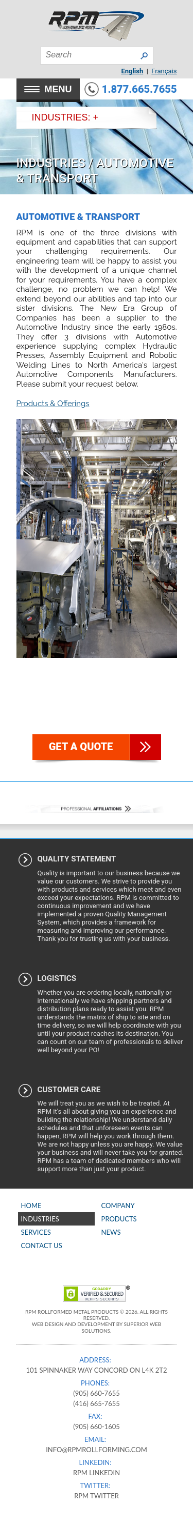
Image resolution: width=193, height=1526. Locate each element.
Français (164, 71)
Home (31, 1205)
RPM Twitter (96, 1496)
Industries (50, 163)
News (111, 1232)
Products (119, 1219)
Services (36, 1232)
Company (118, 1205)
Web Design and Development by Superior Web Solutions (97, 1327)
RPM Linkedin (96, 1473)
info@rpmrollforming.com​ (96, 1449)
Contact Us (41, 1245)
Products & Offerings (53, 403)
